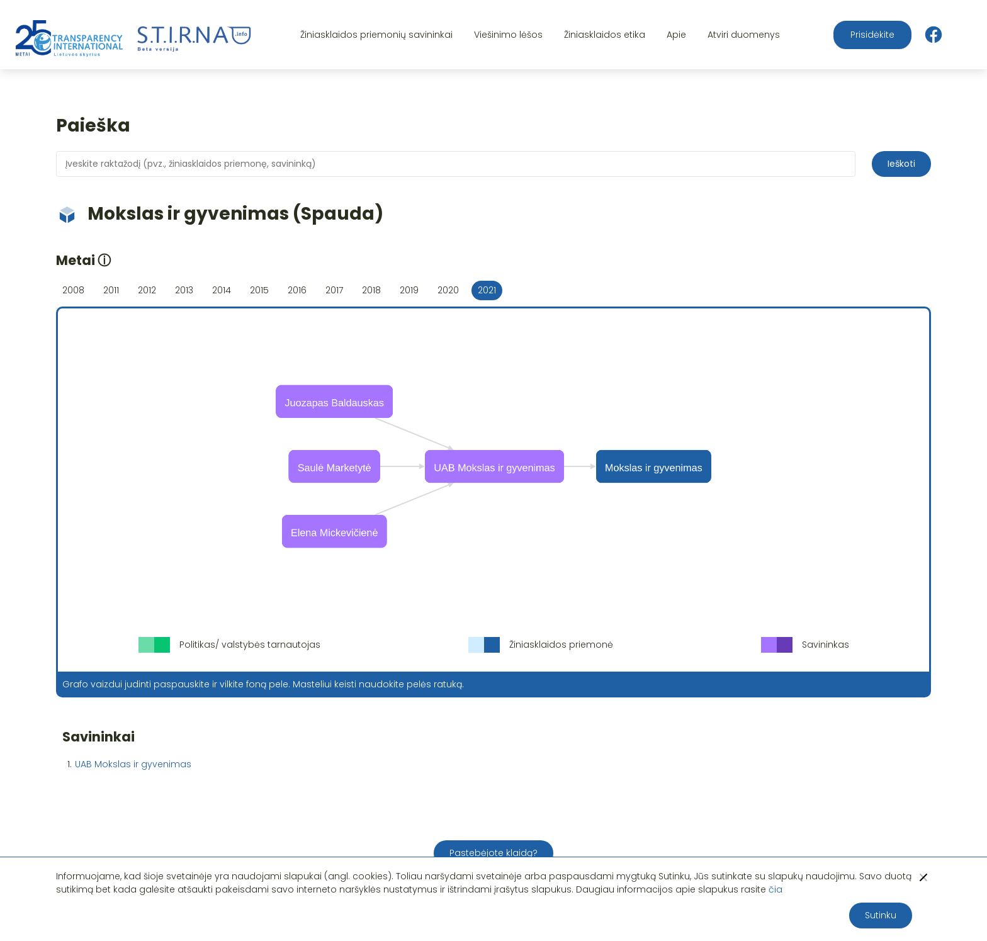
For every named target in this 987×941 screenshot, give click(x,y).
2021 (487, 290)
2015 (259, 290)
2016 (297, 290)
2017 (334, 290)
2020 (448, 290)
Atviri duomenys (744, 34)
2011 (111, 290)
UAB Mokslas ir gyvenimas (133, 764)
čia (775, 889)
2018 (371, 290)
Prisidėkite (872, 34)
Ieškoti (901, 163)
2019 (409, 290)
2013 (184, 290)
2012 (147, 290)
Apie (676, 34)
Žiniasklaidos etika (604, 34)
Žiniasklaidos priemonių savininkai (376, 34)
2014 (221, 290)
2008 (73, 290)
